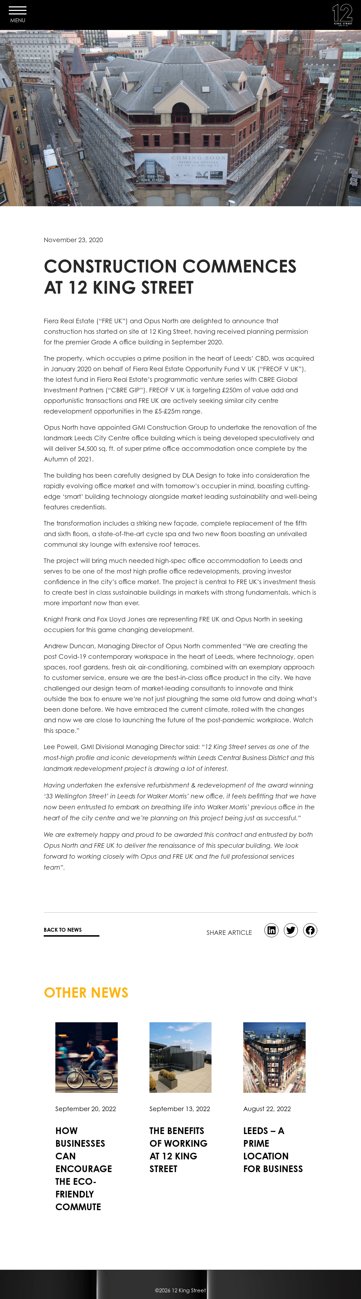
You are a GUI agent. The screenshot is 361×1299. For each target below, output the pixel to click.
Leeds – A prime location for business (273, 1150)
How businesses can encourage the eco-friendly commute (83, 1169)
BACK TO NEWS (63, 929)
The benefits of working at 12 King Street (178, 1150)
